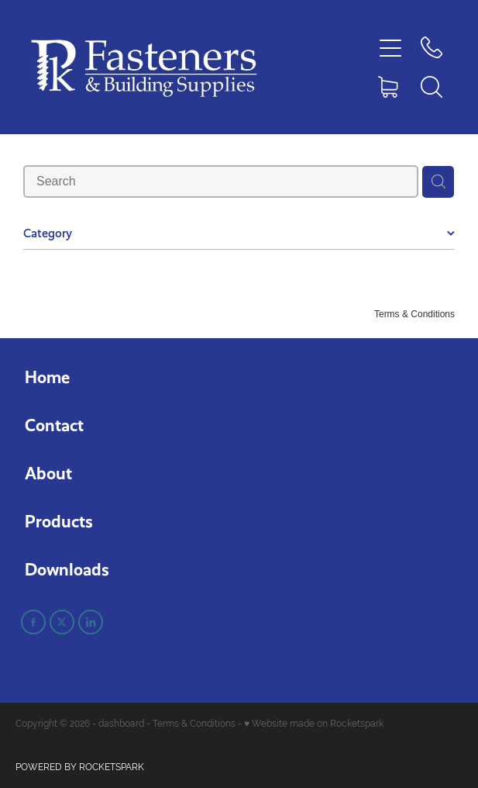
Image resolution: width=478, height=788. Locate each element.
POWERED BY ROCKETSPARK (79, 767)
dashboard (121, 723)
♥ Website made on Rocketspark (313, 723)
